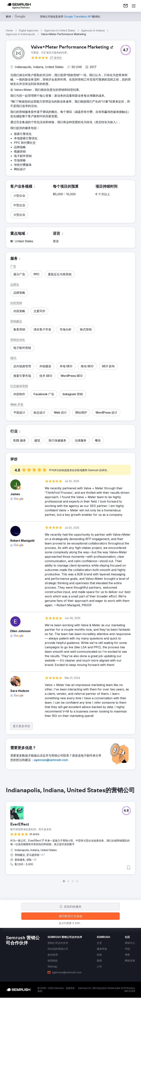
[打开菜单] (133, 6)
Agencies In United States (59, 30)
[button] (125, 50)
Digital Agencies (28, 30)
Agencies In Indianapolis (20, 34)
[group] (70, 834)
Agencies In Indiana (93, 30)
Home (9, 30)
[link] (125, 5)
